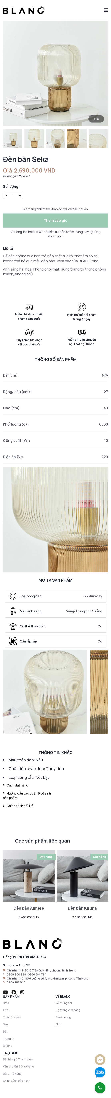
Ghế (5, 1010)
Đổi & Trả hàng (12, 1074)
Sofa (6, 1003)
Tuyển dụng (63, 1017)
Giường (7, 1046)
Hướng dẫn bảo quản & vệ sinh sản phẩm (27, 795)
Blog (58, 1024)
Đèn (5, 1031)
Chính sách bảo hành (16, 1081)
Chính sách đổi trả (18, 806)
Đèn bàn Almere (29, 908)
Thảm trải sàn (12, 1017)
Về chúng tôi (64, 1003)
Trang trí (8, 1039)
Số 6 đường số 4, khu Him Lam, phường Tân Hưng (56, 978)
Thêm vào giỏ (55, 220)
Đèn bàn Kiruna (82, 908)
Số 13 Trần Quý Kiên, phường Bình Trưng (50, 970)
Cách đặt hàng (15, 785)
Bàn (5, 1024)
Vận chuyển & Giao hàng (18, 1066)
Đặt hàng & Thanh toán (18, 1059)
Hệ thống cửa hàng (68, 1010)
